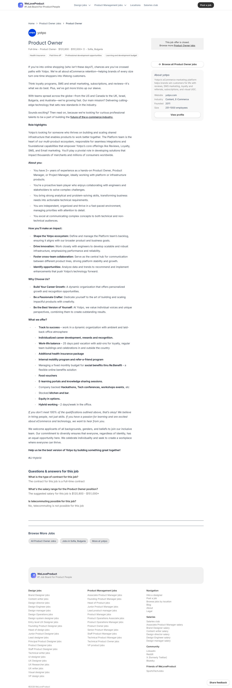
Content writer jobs (38, 598)
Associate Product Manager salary (164, 624)
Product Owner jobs (184, 45)
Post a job (151, 598)
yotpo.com (171, 95)
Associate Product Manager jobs (104, 595)
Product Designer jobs (40, 645)
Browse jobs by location (158, 601)
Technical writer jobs (39, 653)
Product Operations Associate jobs (105, 618)
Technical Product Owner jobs (103, 641)
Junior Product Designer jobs (43, 633)
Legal (149, 611)
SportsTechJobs (155, 671)
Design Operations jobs (40, 614)
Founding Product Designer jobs (45, 626)
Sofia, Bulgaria (95, 49)
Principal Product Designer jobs (44, 641)
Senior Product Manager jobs (102, 629)
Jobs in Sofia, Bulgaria (74, 541)
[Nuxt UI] (39, 5)
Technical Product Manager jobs (104, 637)
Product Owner (48, 49)
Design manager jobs (39, 610)
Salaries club (153, 621)
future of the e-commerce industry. (91, 117)
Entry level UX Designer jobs (43, 622)
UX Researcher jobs (38, 664)
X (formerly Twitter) (156, 657)
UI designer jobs (36, 656)
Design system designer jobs (43, 618)
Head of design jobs (38, 629)
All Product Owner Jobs (43, 541)
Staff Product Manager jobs (102, 633)
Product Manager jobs (99, 614)
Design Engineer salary (158, 637)
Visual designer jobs (38, 672)
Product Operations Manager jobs (105, 622)
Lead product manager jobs (102, 610)
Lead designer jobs (38, 637)
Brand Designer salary (158, 627)
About (149, 608)
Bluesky (150, 660)
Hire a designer (154, 595)
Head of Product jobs (98, 602)
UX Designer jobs (37, 660)
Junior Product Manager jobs (102, 606)
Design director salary (157, 634)
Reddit (149, 654)
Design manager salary (158, 640)
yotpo (37, 33)
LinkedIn (150, 651)
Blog (148, 604)
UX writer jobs (35, 668)
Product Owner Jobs (50, 23)
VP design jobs (36, 676)
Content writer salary (157, 631)
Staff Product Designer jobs (42, 649)
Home (31, 23)
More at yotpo (99, 541)
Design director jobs (38, 602)
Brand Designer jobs (39, 595)
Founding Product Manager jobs (104, 598)
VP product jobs (96, 645)
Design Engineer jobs (39, 606)
